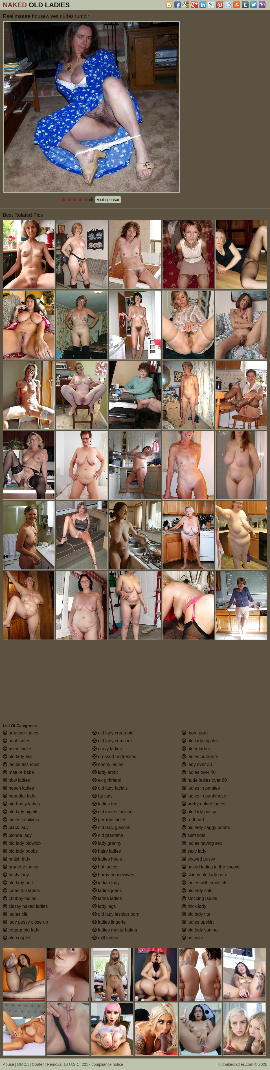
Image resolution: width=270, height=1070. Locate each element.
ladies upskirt (198, 922)
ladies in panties (201, 788)
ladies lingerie (109, 922)
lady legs (104, 906)
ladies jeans (107, 890)
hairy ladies (106, 851)
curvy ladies (107, 748)
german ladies (109, 819)
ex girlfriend (106, 780)
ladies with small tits (204, 882)
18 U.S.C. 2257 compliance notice (93, 1064)
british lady (16, 859)
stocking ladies (199, 898)
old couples (17, 937)
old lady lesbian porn (115, 914)
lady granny (106, 843)
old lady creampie (112, 733)
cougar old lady (21, 930)
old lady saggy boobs (206, 827)
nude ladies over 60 (204, 780)
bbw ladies (16, 780)
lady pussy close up (25, 922)
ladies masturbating (114, 930)
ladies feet (105, 803)
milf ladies (105, 937)
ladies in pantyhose (204, 796)
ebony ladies (107, 764)
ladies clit (15, 914)
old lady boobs (20, 851)
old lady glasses (111, 827)
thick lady (194, 906)
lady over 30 (197, 764)
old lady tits (196, 914)
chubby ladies (19, 898)
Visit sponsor (108, 199)
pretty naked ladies (203, 803)
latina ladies (107, 898)
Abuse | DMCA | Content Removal (32, 1064)
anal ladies (16, 740)
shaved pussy (198, 859)
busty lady (16, 874)
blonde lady (17, 835)
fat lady (102, 796)
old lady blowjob (22, 843)
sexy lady (194, 851)
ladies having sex (202, 843)
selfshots (193, 835)
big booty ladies (21, 803)
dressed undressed (114, 756)
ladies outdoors (200, 756)
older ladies (196, 748)
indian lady (106, 882)
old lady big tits (20, 811)
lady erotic (105, 772)
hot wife (192, 937)
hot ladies (104, 867)
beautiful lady (19, 796)
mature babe (18, 772)
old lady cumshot (112, 740)
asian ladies (17, 748)
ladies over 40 (199, 772)
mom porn (195, 733)
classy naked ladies (25, 906)
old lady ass (17, 756)
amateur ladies (20, 733)
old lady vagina (200, 930)
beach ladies (18, 788)
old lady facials (110, 788)
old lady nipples (200, 740)
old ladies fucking (112, 811)
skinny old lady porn (204, 874)
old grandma (107, 835)
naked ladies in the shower (211, 867)
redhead (193, 819)
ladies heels (107, 859)
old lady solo (197, 890)
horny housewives (113, 874)
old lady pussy (199, 811)
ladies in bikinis (21, 819)
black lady (16, 827)
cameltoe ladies (21, 890)
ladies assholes (21, 764)
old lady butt (18, 882)
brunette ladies (20, 867)
